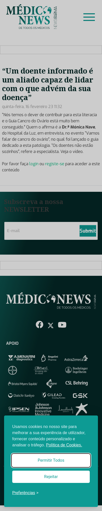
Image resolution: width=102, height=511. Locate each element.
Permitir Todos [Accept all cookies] (51, 460)
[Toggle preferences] (25, 493)
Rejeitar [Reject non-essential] (51, 476)
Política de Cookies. (64, 445)
